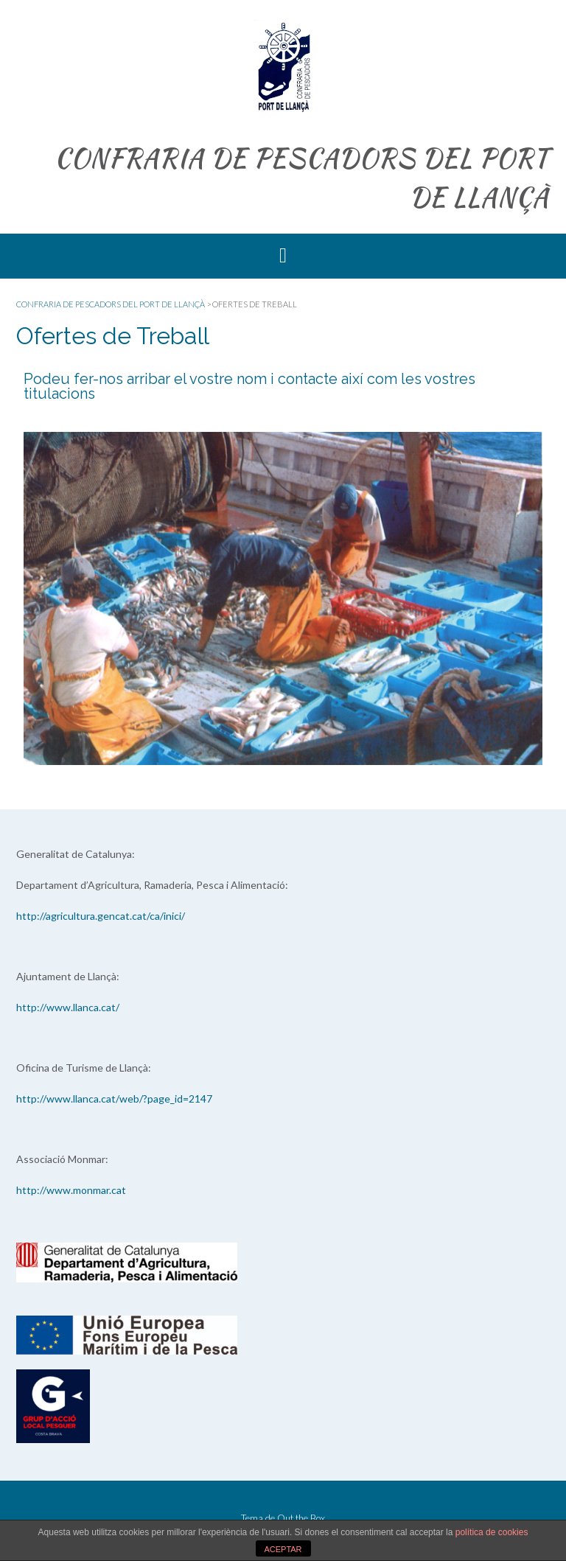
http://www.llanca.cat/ (67, 1007)
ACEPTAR (282, 1549)
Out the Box (301, 1518)
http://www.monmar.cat (71, 1190)
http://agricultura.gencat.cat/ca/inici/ (100, 915)
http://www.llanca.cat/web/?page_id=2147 (114, 1098)
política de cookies (491, 1532)
